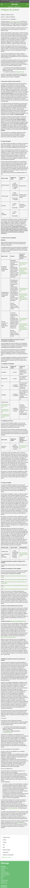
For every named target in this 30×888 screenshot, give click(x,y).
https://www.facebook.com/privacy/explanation (24, 554)
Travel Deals (10, 6)
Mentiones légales (6, 849)
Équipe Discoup (4, 882)
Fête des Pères (17, 6)
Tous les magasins (4, 872)
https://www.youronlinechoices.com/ (18, 621)
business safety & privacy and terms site (5, 411)
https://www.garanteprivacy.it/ (13, 808)
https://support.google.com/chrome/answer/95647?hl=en (16, 579)
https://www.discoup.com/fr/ (14, 21)
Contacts (4, 842)
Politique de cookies (7, 857)
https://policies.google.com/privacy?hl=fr (24, 264)
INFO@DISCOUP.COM (19, 71)
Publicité (4, 839)
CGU (4, 847)
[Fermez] (28, 1)
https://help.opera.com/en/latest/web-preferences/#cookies (16, 589)
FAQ (4, 844)
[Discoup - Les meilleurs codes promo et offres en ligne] (14, 4)
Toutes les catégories (5, 873)
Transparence (5, 852)
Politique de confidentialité (8, 854)
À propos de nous (6, 837)
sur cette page (20, 823)
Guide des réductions (5, 874)
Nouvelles (3, 870)
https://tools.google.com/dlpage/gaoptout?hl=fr (5, 416)
